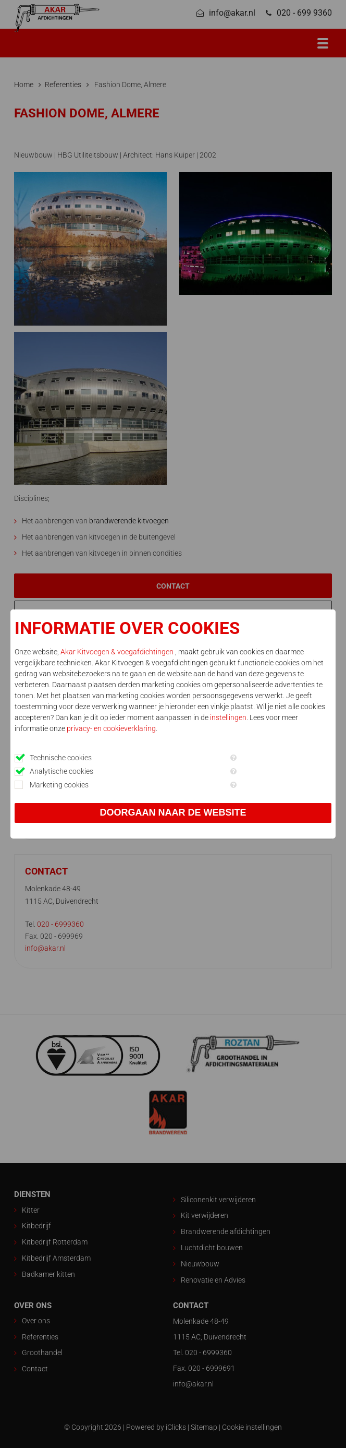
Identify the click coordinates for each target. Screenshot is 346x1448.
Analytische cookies (61, 771)
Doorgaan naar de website (173, 812)
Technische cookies (61, 757)
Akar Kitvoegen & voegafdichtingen (117, 652)
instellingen (228, 717)
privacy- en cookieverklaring (111, 728)
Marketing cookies (59, 785)
